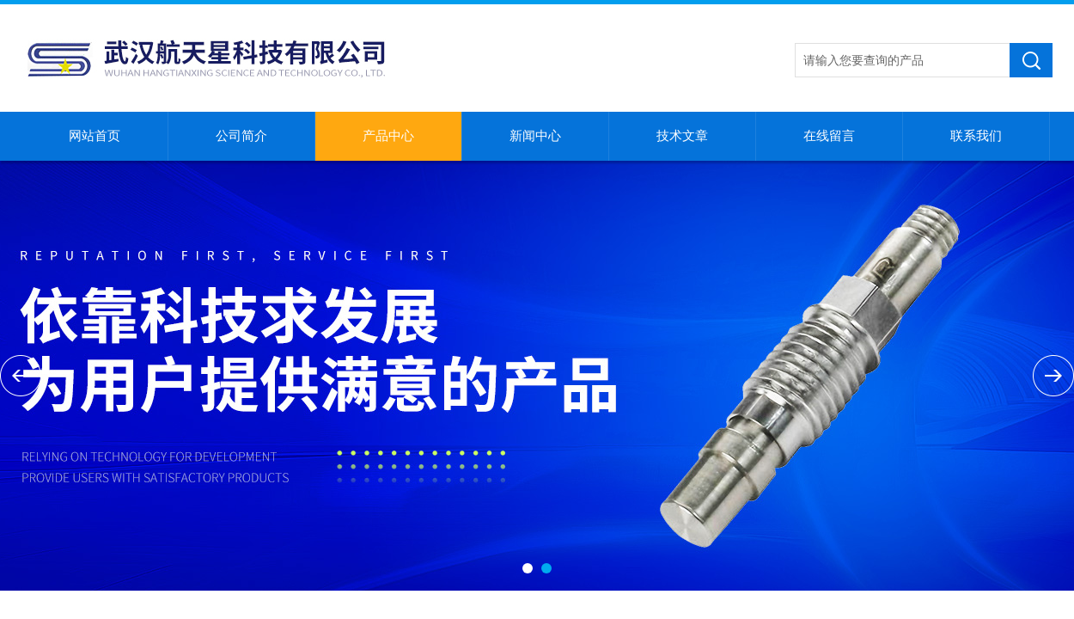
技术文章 (682, 136)
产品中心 (388, 136)
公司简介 (241, 136)
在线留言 (829, 136)
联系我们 (976, 136)
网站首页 (94, 136)
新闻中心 (535, 136)
